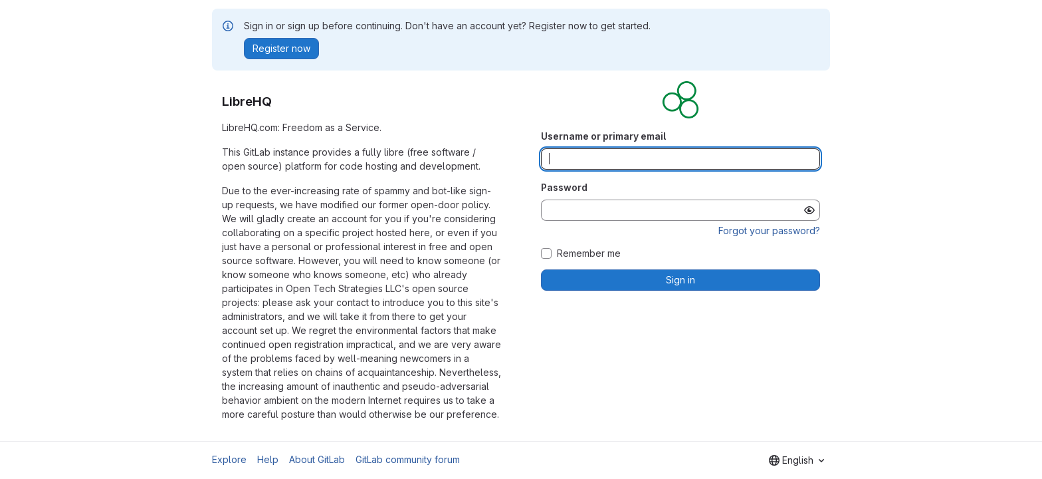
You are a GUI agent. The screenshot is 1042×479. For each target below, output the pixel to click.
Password (564, 187)
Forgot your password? (769, 230)
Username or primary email (603, 136)
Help (267, 459)
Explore (229, 459)
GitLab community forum (408, 459)
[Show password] (809, 210)
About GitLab (317, 459)
